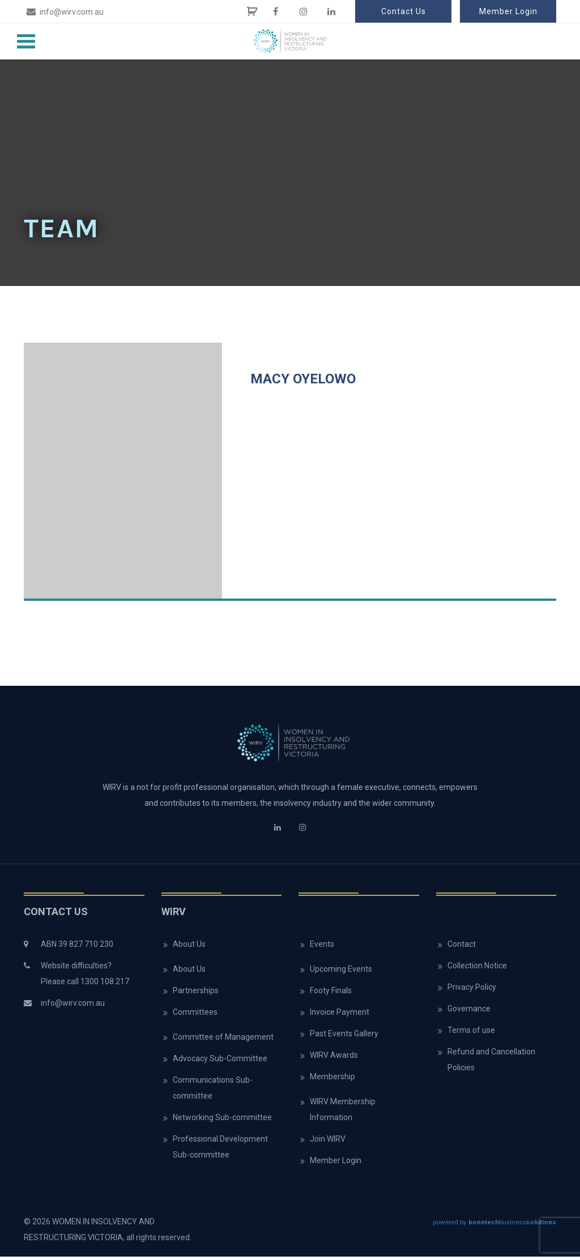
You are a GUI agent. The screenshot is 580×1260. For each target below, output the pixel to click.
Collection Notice (477, 968)
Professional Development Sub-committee (220, 1150)
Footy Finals (331, 993)
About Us (189, 947)
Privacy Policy (471, 990)
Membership (332, 1079)
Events (322, 947)
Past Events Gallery (344, 1036)
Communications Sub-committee (213, 1091)
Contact (461, 947)
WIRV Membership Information (343, 1112)
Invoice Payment (339, 1015)
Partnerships (196, 993)
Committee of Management (223, 1040)
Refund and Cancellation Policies (491, 1062)
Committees (195, 1015)
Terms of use (471, 1033)
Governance (469, 1011)
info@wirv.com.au (64, 11)
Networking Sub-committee (222, 1120)
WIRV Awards (334, 1058)
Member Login (508, 11)
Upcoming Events (341, 972)
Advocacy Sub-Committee (220, 1061)
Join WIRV (328, 1142)
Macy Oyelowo (303, 382)
